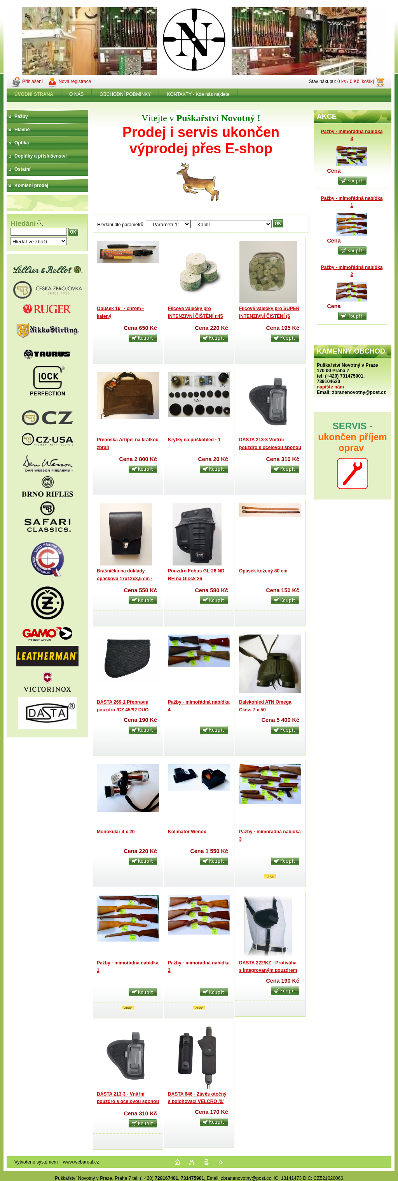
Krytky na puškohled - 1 (194, 439)
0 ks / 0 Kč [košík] (355, 81)
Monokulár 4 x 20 (115, 831)
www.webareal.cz (81, 1162)
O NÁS (76, 94)
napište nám (330, 387)
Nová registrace (74, 81)
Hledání (23, 223)
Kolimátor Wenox (187, 831)
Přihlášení (32, 81)
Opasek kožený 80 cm (263, 571)
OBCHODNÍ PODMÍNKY (125, 94)
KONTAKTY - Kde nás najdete (198, 94)
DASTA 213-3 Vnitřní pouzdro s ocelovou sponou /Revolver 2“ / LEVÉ (270, 447)
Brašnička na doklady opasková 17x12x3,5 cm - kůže (124, 578)
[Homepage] (34, 94)
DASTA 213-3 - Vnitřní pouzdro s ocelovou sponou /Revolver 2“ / (128, 1101)
